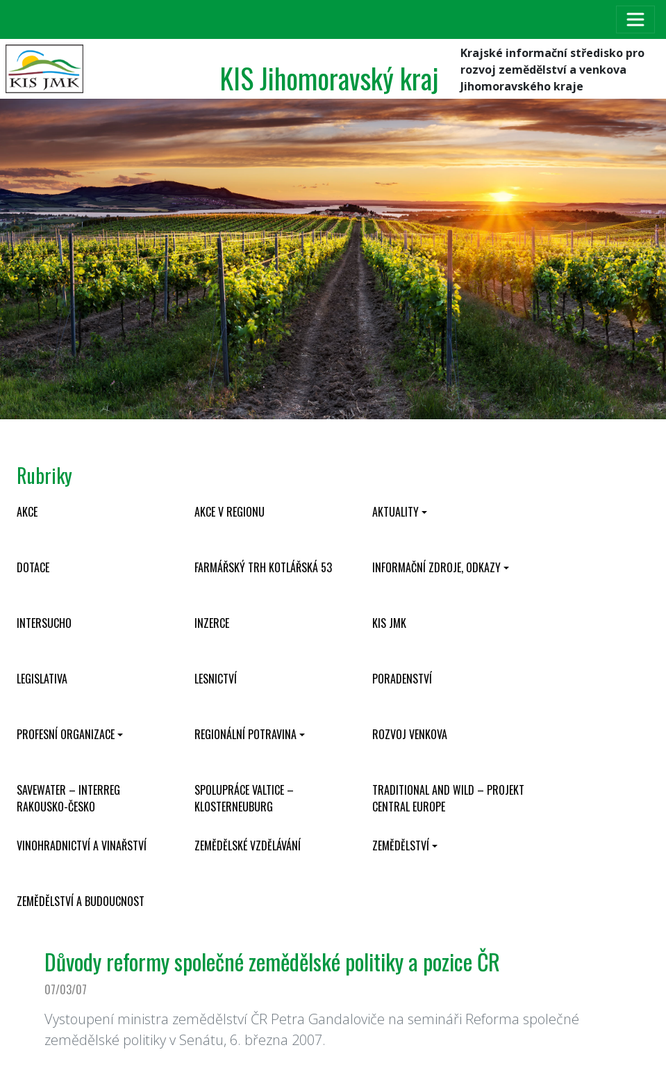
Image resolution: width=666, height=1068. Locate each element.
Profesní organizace (66, 734)
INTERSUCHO (44, 623)
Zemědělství (400, 845)
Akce (27, 511)
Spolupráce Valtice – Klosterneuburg (244, 798)
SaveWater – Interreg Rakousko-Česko (68, 798)
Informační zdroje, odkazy (436, 567)
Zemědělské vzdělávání (247, 845)
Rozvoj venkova (409, 734)
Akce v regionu (229, 511)
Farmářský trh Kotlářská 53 (263, 567)
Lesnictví (215, 678)
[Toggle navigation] (635, 19)
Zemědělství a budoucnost (80, 901)
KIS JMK (389, 623)
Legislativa (42, 678)
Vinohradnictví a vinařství (82, 845)
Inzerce (211, 623)
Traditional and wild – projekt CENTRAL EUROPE (448, 798)
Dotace (33, 567)
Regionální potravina (245, 734)
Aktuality (395, 511)
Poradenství (402, 678)
